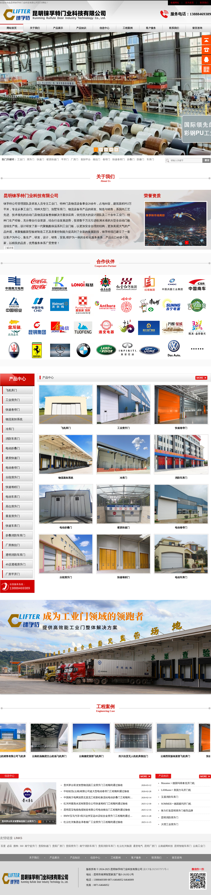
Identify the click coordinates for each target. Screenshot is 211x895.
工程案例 (128, 28)
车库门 (150, 159)
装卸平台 (86, 159)
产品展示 (58, 28)
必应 (9, 846)
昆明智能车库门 (182, 846)
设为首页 (189, 2)
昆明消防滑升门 (169, 818)
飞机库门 (11, 390)
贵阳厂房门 (58, 846)
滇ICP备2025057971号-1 (155, 869)
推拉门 (96, 159)
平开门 (65, 159)
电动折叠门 (13, 448)
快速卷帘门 (118, 159)
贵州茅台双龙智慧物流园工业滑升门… (20, 821)
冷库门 (10, 428)
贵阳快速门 (45, 846)
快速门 (40, 159)
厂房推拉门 (13, 545)
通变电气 (138, 846)
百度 (3, 846)
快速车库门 (13, 525)
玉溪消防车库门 (169, 798)
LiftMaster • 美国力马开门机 (176, 791)
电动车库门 (13, 496)
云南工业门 (199, 846)
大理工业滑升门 (169, 825)
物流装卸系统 (14, 419)
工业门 (21, 159)
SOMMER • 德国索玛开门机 (176, 805)
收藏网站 (175, 2)
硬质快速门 (52, 159)
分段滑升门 (13, 477)
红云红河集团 (124, 846)
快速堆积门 (13, 486)
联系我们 (204, 2)
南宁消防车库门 (88, 846)
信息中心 (104, 28)
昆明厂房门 (150, 846)
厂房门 (74, 159)
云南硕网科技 (165, 846)
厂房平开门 (13, 574)
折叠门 (131, 159)
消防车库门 (13, 438)
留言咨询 (197, 28)
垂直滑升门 (13, 516)
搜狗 (15, 846)
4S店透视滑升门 (15, 564)
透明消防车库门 (15, 554)
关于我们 (35, 28)
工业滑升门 (13, 399)
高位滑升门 (13, 506)
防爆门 (140, 159)
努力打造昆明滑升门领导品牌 (177, 811)
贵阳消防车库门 (107, 846)
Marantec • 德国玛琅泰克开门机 (178, 784)
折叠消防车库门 (15, 535)
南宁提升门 (31, 846)
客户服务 (151, 28)
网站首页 (12, 28)
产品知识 (81, 28)
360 (21, 846)
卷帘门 (106, 159)
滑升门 (30, 159)
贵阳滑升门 (72, 846)
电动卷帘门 (13, 467)
